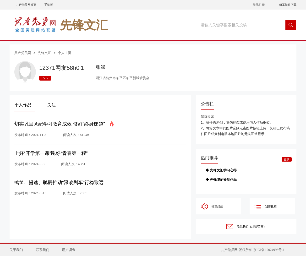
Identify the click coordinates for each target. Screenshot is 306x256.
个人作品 (23, 105)
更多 (287, 159)
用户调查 (68, 250)
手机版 (48, 4)
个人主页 (64, 53)
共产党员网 (22, 53)
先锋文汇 (44, 53)
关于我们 (16, 250)
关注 (51, 105)
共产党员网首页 (26, 4)
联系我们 (42, 250)
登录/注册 (259, 4)
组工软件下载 (287, 4)
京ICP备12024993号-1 (268, 250)
